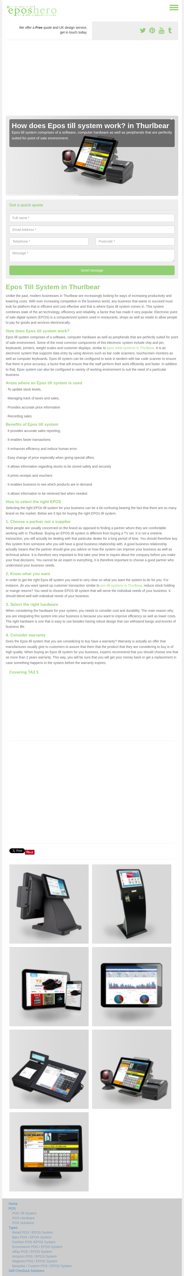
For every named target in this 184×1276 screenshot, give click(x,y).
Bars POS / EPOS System (31, 1237)
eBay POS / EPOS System (32, 1251)
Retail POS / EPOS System (32, 1232)
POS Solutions (23, 1223)
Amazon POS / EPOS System (34, 1256)
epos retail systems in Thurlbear (130, 348)
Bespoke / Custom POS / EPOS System (42, 1266)
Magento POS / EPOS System (35, 1261)
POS (12, 1208)
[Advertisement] (92, 79)
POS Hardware (23, 1218)
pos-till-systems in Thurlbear (121, 585)
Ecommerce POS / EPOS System (37, 1247)
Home (13, 1204)
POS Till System (24, 1213)
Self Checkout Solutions (26, 1271)
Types (13, 1228)
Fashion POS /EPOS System (34, 1242)
